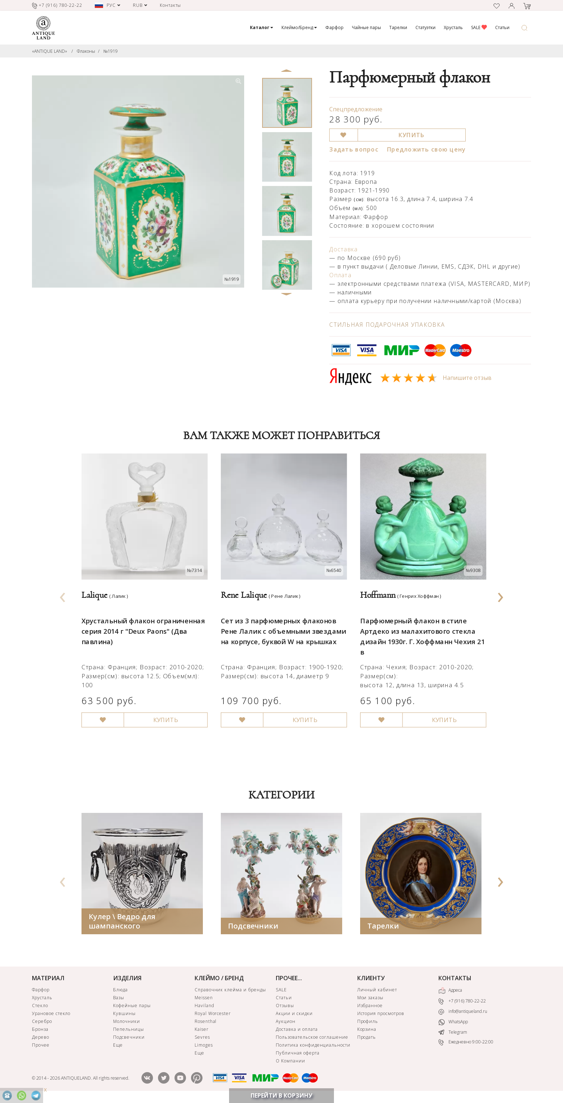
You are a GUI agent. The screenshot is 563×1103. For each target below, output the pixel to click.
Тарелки (398, 27)
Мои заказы (370, 999)
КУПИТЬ (412, 135)
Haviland (204, 1007)
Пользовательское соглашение (312, 1038)
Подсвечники (253, 927)
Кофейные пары (131, 1007)
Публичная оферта (297, 1054)
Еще (118, 1046)
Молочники (126, 1022)
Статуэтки (425, 27)
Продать (366, 1038)
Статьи (502, 27)
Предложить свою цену (426, 149)
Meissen (204, 999)
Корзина (367, 1030)
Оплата (340, 275)
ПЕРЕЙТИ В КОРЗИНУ (281, 1095)
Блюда (120, 991)
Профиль (367, 1022)
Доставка (343, 249)
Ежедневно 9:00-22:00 (465, 1042)
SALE (479, 27)
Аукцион (286, 1022)
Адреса (450, 991)
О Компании (290, 1062)
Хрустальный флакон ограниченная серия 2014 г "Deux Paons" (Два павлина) (141, 624)
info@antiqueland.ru (462, 1012)
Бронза (40, 1030)
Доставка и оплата (296, 1030)
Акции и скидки (294, 1014)
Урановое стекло (51, 1014)
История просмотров (380, 1014)
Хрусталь (453, 27)
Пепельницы (128, 1030)
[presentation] (62, 595)
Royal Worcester (213, 1014)
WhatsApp (453, 1022)
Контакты (170, 5)
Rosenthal (206, 1022)
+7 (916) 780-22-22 (462, 1002)
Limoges (204, 1046)
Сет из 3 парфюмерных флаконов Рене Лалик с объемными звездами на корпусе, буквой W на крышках (281, 624)
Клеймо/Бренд (299, 27)
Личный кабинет (377, 991)
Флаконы (86, 51)
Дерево (40, 1038)
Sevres (202, 1038)
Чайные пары (366, 27)
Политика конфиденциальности (313, 1046)
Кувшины (124, 1014)
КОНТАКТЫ (454, 979)
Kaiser (202, 1030)
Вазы (118, 999)
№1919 (110, 51)
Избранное (370, 1007)
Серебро (42, 1022)
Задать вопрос (353, 149)
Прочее (41, 1046)
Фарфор (334, 27)
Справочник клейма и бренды (230, 991)
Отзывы (285, 1007)
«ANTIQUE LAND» (49, 51)
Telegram (452, 1033)
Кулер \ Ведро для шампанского (122, 922)
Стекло (40, 1007)
